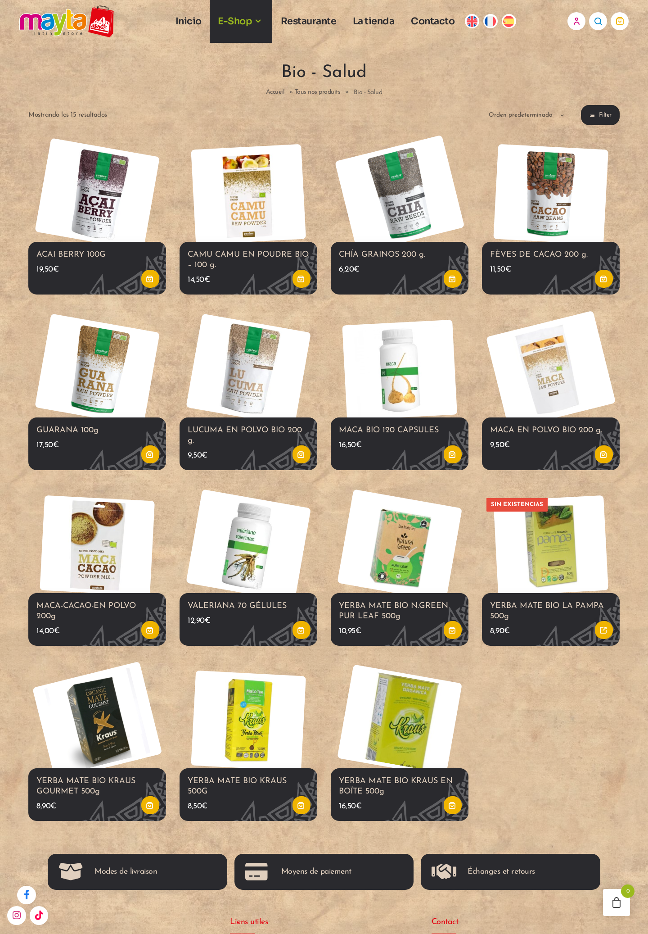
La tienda (380, 23)
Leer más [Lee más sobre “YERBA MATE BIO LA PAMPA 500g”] (604, 639)
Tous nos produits (318, 96)
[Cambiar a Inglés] (479, 23)
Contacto (439, 23)
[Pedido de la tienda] (518, 119)
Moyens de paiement (298, 882)
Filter (605, 119)
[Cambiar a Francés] (497, 23)
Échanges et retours (483, 882)
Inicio (195, 23)
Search (598, 23)
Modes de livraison (107, 882)
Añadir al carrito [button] (150, 285)
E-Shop (242, 23)
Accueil (275, 96)
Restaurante (315, 23)
